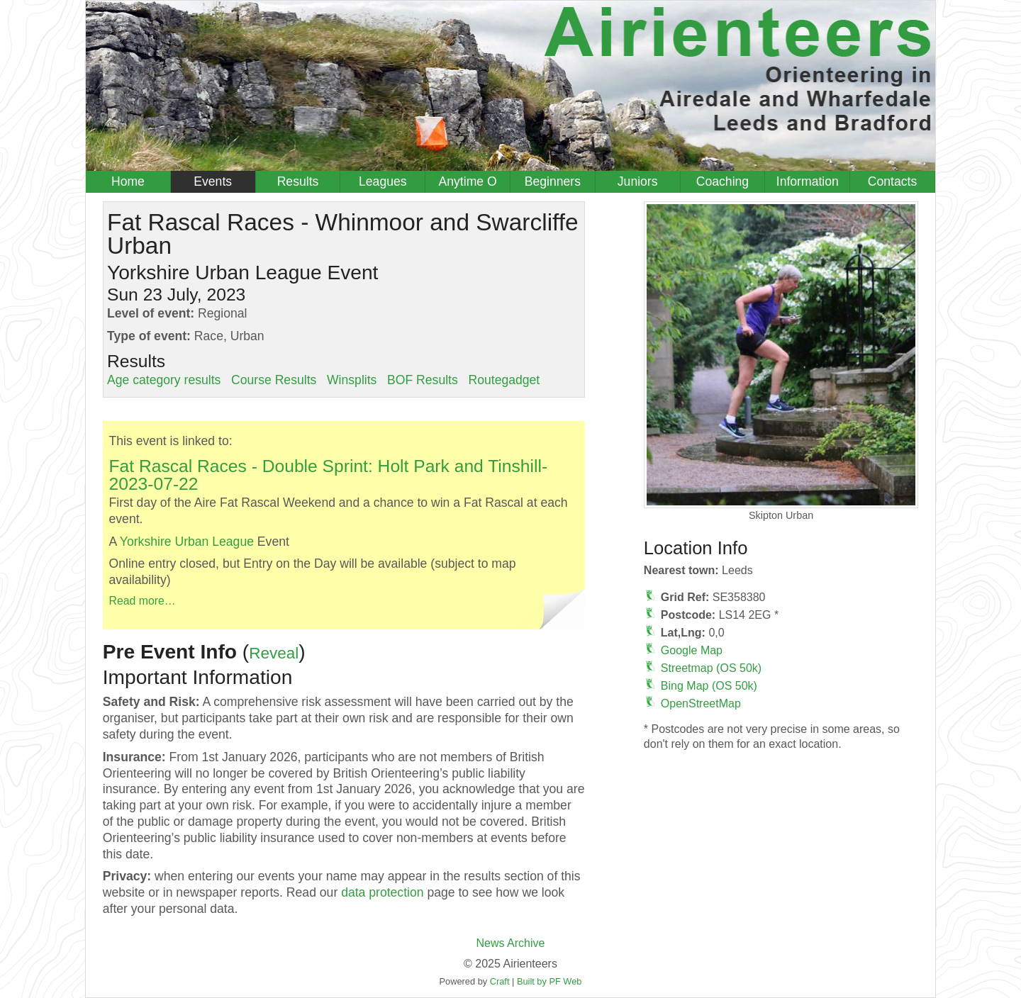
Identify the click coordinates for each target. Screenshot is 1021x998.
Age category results (164, 380)
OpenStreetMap (701, 703)
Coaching (722, 181)
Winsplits (351, 380)
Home (128, 181)
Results (298, 181)
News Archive (510, 943)
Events (213, 181)
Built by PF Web (549, 981)
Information (807, 181)
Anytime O (468, 181)
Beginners (553, 181)
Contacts (892, 181)
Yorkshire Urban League (187, 541)
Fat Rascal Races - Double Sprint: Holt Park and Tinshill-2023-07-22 (328, 474)
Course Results (273, 380)
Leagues (383, 181)
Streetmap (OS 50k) (711, 668)
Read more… (142, 601)
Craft (500, 981)
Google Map (691, 650)
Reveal (274, 653)
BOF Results (422, 380)
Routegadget (504, 380)
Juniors (638, 181)
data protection (382, 892)
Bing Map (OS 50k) (709, 686)
